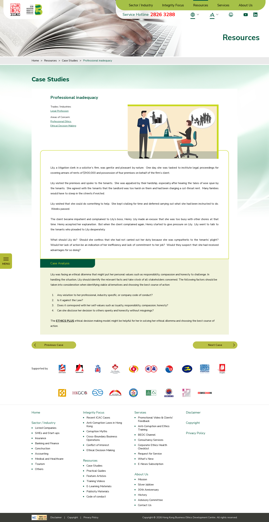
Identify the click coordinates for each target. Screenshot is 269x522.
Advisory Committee (150, 500)
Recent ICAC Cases (98, 417)
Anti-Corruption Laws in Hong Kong (104, 424)
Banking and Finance (47, 443)
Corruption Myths (96, 431)
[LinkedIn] (255, 14)
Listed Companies (45, 428)
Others (39, 469)
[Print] (231, 14)
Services (223, 5)
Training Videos (95, 481)
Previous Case (53, 345)
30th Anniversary (148, 489)
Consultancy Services (150, 440)
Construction (42, 448)
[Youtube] (245, 14)
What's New (146, 459)
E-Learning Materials (99, 486)
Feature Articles (96, 476)
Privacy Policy (195, 433)
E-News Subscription (150, 464)
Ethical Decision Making (63, 125)
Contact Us (144, 505)
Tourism (40, 464)
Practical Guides (96, 471)
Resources (200, 5)
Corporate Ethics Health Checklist (152, 446)
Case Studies (70, 60)
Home (35, 60)
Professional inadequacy (97, 60)
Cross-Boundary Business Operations (101, 438)
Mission (142, 479)
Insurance (40, 438)
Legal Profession (59, 111)
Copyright (193, 423)
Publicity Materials (97, 491)
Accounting (41, 453)
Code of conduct (96, 496)
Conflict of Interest (97, 445)
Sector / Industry (141, 5)
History (142, 495)
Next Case (215, 345)
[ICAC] (15, 9)
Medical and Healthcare (49, 459)
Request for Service (150, 453)
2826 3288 (162, 14)
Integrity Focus (173, 5)
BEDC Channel (147, 435)
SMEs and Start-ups (47, 433)
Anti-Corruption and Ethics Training (153, 428)
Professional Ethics (60, 121)
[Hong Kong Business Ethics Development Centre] (34, 9)
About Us (246, 5)
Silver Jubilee (146, 484)
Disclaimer (193, 412)
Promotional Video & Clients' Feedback (155, 419)
